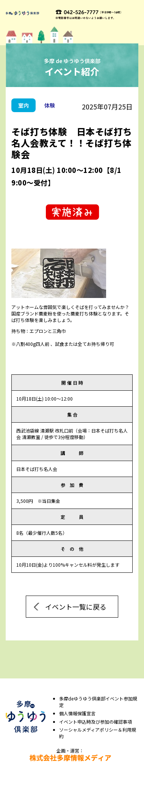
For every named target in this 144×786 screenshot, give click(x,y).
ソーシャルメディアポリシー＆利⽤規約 (97, 733)
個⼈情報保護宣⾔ (77, 713)
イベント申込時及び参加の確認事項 (95, 722)
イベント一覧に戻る (75, 607)
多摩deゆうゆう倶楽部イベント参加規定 (98, 702)
